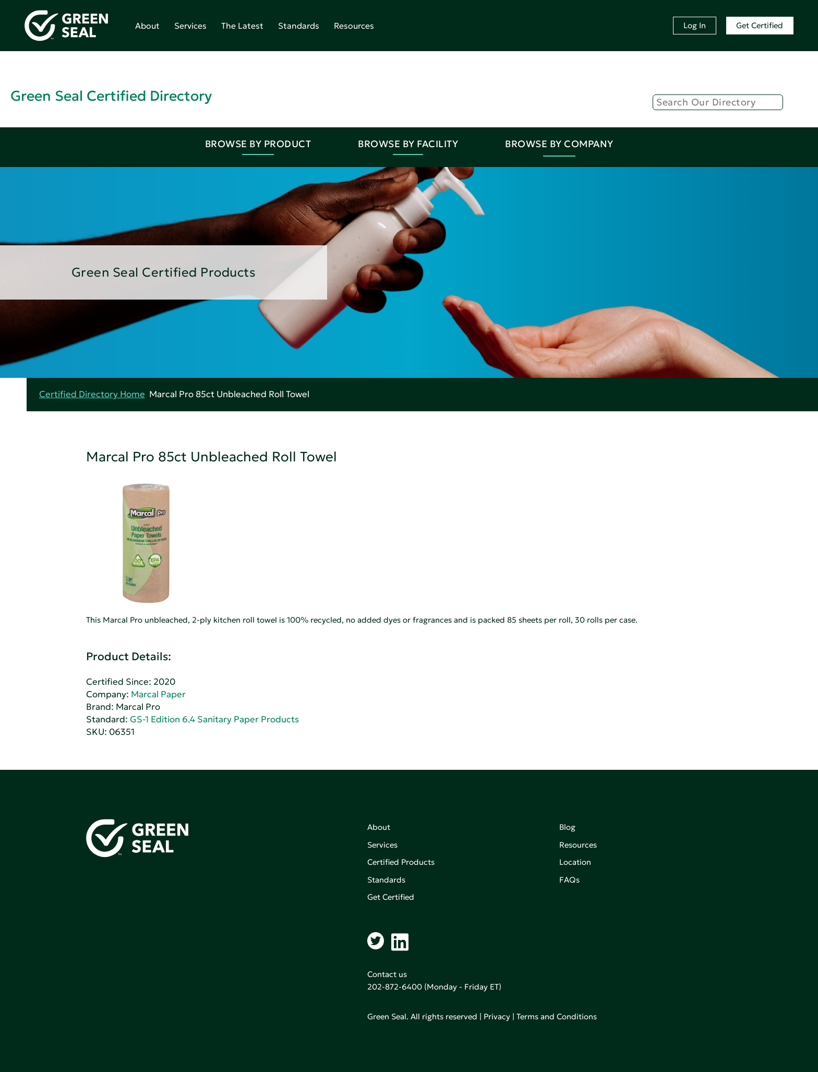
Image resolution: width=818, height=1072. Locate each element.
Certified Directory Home (92, 394)
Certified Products (401, 862)
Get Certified (759, 25)
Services (190, 25)
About (147, 25)
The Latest (242, 25)
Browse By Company (559, 144)
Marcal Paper (158, 694)
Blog (567, 827)
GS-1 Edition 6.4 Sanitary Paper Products (214, 719)
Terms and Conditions (556, 1016)
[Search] (718, 102)
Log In (694, 25)
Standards (298, 25)
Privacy (497, 1016)
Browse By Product (258, 144)
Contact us (387, 974)
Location (575, 862)
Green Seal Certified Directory (111, 95)
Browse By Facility (408, 144)
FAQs (569, 880)
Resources (354, 25)
